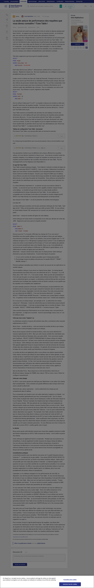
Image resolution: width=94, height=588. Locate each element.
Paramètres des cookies (70, 581)
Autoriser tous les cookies (70, 585)
